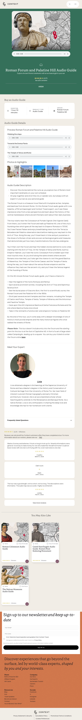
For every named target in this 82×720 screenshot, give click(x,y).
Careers (32, 684)
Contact (7, 701)
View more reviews (39, 503)
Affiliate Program (9, 679)
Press (32, 686)
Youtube (32, 701)
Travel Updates (9, 697)
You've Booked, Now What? (13, 703)
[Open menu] (75, 4)
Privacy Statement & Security (22, 716)
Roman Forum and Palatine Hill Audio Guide (41, 70)
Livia (39, 381)
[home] (11, 6)
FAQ (40, 437)
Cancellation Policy (41, 716)
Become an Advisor (10, 699)
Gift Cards (7, 681)
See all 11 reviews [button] (41, 80)
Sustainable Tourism (36, 681)
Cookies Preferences (42, 719)
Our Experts (34, 679)
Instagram (33, 697)
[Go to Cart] (69, 4)
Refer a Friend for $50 (11, 677)
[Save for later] (26, 524)
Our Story (33, 677)
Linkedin (32, 699)
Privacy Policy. (38, 640)
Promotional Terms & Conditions (61, 716)
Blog (5, 692)
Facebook (33, 692)
